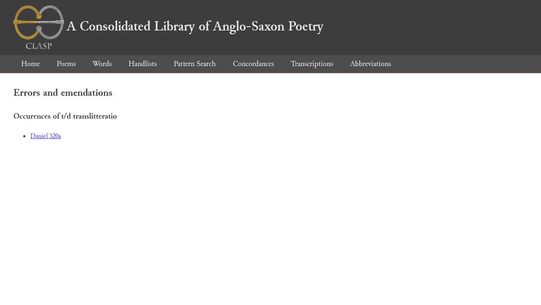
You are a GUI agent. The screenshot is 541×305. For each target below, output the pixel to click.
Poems (66, 63)
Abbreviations (370, 63)
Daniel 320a (45, 136)
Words (102, 63)
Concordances (253, 63)
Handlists (142, 63)
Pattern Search (195, 63)
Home (30, 63)
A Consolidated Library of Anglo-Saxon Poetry (168, 26)
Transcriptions (312, 63)
